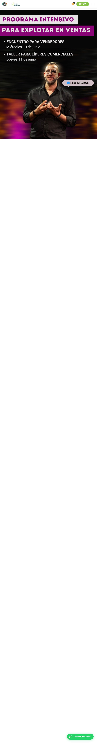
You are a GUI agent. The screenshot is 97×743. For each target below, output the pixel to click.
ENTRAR (82, 4)
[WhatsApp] (80, 737)
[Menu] (93, 4)
